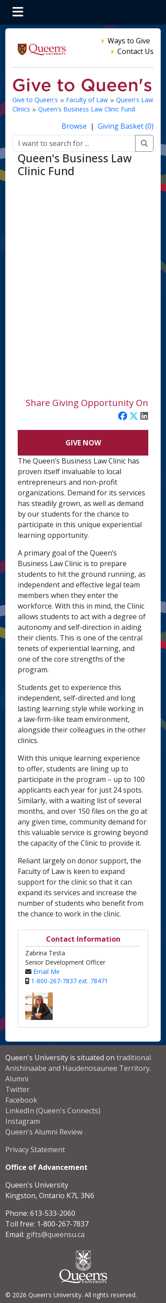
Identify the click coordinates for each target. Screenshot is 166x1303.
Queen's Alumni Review (43, 1132)
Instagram (22, 1121)
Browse (75, 126)
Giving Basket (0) (126, 126)
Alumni (16, 1079)
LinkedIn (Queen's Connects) (52, 1110)
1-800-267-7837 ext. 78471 (69, 981)
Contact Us (135, 51)
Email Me (46, 971)
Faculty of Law (88, 100)
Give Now (83, 443)
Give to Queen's (36, 100)
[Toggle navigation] (17, 12)
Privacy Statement (35, 1149)
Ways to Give (129, 41)
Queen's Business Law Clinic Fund (86, 109)
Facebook (21, 1100)
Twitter (17, 1089)
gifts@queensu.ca (55, 1234)
